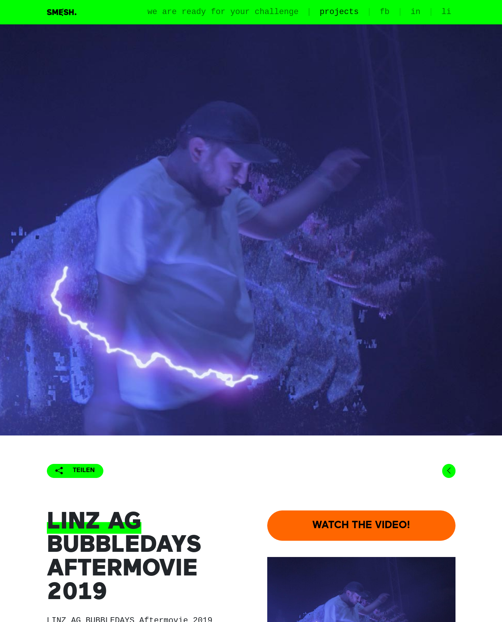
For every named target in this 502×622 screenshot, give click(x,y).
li (446, 12)
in (415, 12)
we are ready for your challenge (223, 12)
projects (339, 12)
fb (384, 12)
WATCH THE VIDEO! (361, 525)
